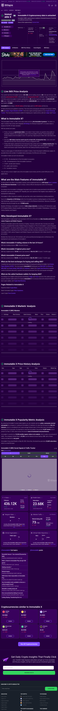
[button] (52, 5)
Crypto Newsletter (5, 700)
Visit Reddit (53, 497)
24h (43, 27)
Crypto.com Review (44, 702)
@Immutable (7, 450)
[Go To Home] (2, 10)
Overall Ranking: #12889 (6, 20)
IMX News (46, 47)
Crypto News (13, 287)
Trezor (54, 113)
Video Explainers (18, 290)
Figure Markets (14, 111)
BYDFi (21, 111)
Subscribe (51, 688)
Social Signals (37, 47)
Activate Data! (35, 22)
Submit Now (24, 544)
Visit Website (53, 514)
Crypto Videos (4, 707)
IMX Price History (26, 47)
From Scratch (11, 293)
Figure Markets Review (44, 698)
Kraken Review (43, 696)
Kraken (7, 111)
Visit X (25, 497)
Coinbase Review (43, 705)
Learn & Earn (4, 696)
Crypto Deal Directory (42, 268)
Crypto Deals (4, 709)
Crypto (6, 10)
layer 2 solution (52, 182)
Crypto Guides (4, 702)
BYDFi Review (43, 700)
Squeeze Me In (29, 672)
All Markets (15, 47)
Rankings (11, 10)
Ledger (48, 113)
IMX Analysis (5, 47)
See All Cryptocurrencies (29, 644)
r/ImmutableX (6, 550)
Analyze (10, 621)
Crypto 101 (3, 698)
